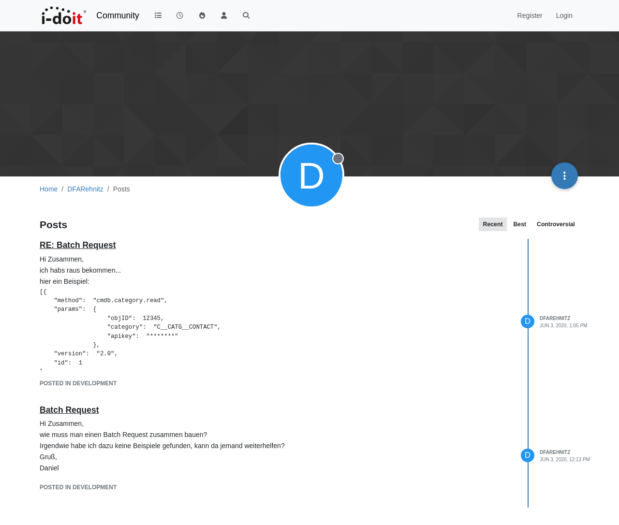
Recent (493, 224)
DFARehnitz (555, 318)
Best (519, 224)
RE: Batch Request (78, 245)
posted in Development (78, 383)
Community (117, 15)
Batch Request (69, 410)
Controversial (556, 224)
